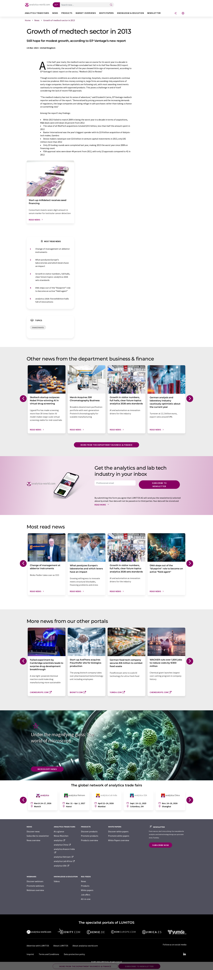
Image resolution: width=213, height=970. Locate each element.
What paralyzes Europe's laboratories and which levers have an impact (52, 262)
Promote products (89, 835)
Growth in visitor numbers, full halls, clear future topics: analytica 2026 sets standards (52, 276)
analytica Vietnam (64, 856)
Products (85, 885)
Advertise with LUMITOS (38, 945)
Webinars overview (35, 890)
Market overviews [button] (86, 13)
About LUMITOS (60, 945)
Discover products (89, 831)
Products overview (89, 840)
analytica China (62, 844)
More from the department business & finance (106, 444)
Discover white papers (118, 831)
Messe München (61, 835)
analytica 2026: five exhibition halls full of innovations (52, 300)
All (55, 5)
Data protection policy (74, 954)
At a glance (59, 831)
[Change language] (183, 13)
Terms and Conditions (49, 954)
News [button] (55, 13)
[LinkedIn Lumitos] (184, 954)
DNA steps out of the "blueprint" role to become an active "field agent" (52, 289)
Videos (57, 881)
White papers (87, 890)
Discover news (33, 831)
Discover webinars (35, 881)
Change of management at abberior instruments (52, 250)
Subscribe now (160, 845)
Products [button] (66, 13)
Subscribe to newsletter (159, 485)
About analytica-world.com (85, 945)
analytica (59, 840)
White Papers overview (118, 840)
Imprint (30, 954)
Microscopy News (47, 769)
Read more (102, 504)
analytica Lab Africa (64, 861)
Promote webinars (35, 885)
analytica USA (61, 865)
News (83, 881)
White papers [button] (106, 13)
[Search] (111, 5)
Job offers (85, 894)
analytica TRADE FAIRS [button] (37, 13)
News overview (33, 840)
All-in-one (85, 899)
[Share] (175, 13)
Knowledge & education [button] (130, 13)
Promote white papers (118, 835)
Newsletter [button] (154, 13)
